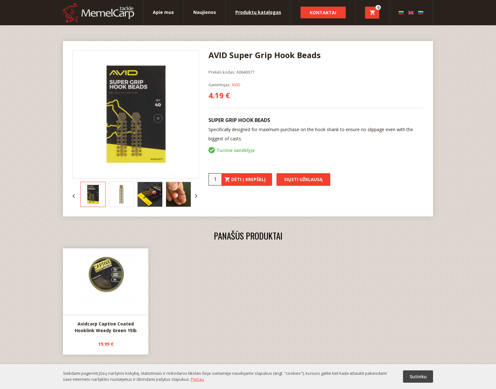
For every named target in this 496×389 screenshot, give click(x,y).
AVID (236, 85)
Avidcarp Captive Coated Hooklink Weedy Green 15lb (105, 291)
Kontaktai (323, 12)
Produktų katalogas (258, 12)
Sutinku (418, 377)
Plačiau (197, 379)
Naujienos (204, 12)
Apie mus (163, 12)
